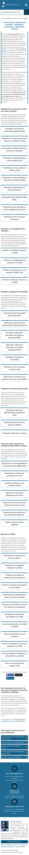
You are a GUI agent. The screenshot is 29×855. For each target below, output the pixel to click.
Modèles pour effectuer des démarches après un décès (13, 752)
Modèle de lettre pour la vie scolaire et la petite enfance (13, 737)
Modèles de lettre (12, 18)
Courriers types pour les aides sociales (13, 742)
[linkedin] (7, 830)
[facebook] (2, 830)
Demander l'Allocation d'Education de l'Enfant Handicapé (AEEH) (14, 347)
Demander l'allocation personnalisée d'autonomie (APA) (14, 412)
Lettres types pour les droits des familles (11, 747)
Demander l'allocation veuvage (14, 433)
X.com (18, 675)
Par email (10, 678)
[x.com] (5, 830)
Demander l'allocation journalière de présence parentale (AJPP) (14, 335)
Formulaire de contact (14, 842)
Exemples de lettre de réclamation (11, 757)
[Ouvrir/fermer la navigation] (26, 5)
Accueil (3, 18)
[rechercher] (26, 12)
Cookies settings (20, 846)
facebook (10, 675)
